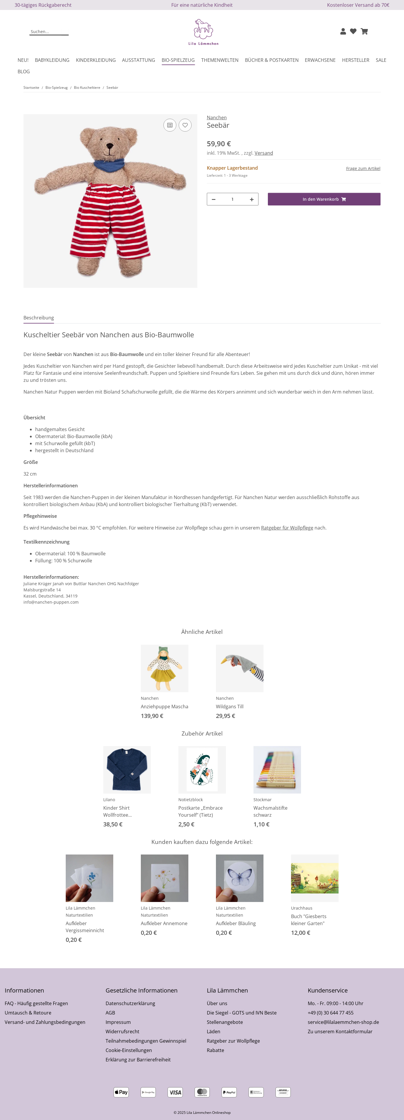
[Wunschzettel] (353, 31)
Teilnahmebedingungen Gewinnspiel (146, 1041)
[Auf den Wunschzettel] (185, 125)
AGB (110, 1013)
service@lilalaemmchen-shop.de (343, 1022)
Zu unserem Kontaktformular (340, 1031)
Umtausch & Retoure (28, 1013)
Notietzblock (190, 799)
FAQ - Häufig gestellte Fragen (36, 1003)
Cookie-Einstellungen (129, 1050)
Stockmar (262, 799)
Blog (24, 71)
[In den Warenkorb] (28, 111)
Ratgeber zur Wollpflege (233, 1041)
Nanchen (150, 698)
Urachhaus (301, 908)
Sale (381, 60)
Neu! (23, 60)
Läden (213, 1031)
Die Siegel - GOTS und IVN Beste (242, 1013)
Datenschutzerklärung (130, 1003)
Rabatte (215, 1050)
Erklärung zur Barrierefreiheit (138, 1059)
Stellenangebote (225, 1022)
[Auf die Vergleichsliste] (169, 125)
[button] (343, 31)
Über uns (217, 1003)
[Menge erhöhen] (251, 199)
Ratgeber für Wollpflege (287, 528)
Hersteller (355, 60)
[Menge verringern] (213, 199)
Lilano (109, 799)
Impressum (118, 1022)
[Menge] (233, 199)
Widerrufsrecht (122, 1031)
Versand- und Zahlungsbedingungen (45, 1022)
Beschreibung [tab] (38, 317)
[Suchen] (45, 31)
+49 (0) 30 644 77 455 (331, 1013)
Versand (264, 153)
